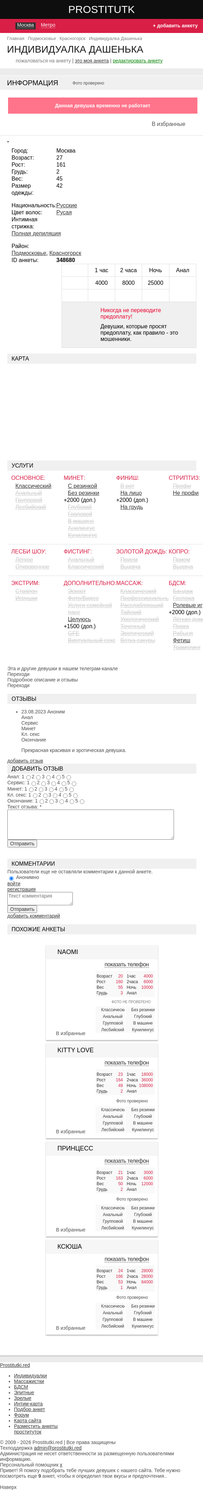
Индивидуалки (30, 1375)
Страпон (26, 591)
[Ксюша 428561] (70, 1292)
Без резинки (83, 493)
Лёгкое (24, 560)
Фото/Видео (83, 598)
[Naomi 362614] (70, 977)
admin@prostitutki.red (58, 1448)
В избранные (168, 124)
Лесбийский (30, 507)
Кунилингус (82, 535)
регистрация (21, 889)
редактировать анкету (137, 60)
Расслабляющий (141, 605)
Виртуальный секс (91, 640)
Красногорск (65, 253)
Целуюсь (79, 619)
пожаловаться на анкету (43, 60)
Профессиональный (144, 598)
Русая (64, 212)
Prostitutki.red (115, 9)
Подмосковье (29, 253)
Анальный (28, 493)
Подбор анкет (29, 1409)
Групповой (28, 500)
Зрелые (22, 1398)
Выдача (130, 567)
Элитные (24, 1392)
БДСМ (21, 1387)
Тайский (130, 612)
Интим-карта (28, 1404)
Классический (33, 486)
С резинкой (82, 486)
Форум (21, 1415)
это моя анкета (92, 60)
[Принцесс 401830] (70, 1194)
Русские (66, 205)
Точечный (132, 626)
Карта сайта (27, 1420)
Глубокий (80, 507)
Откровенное (32, 567)
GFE (73, 633)
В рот (127, 486)
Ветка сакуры (137, 640)
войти (13, 883)
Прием (129, 560)
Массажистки (29, 1381)
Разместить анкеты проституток (36, 1429)
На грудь (131, 507)
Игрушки (26, 598)
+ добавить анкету (175, 25)
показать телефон (127, 964)
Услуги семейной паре (90, 608)
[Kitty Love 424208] (70, 1096)
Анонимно (27, 877)
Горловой (80, 514)
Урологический (139, 619)
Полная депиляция (36, 233)
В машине (81, 521)
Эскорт (77, 591)
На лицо (131, 493)
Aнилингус (81, 528)
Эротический (137, 633)
